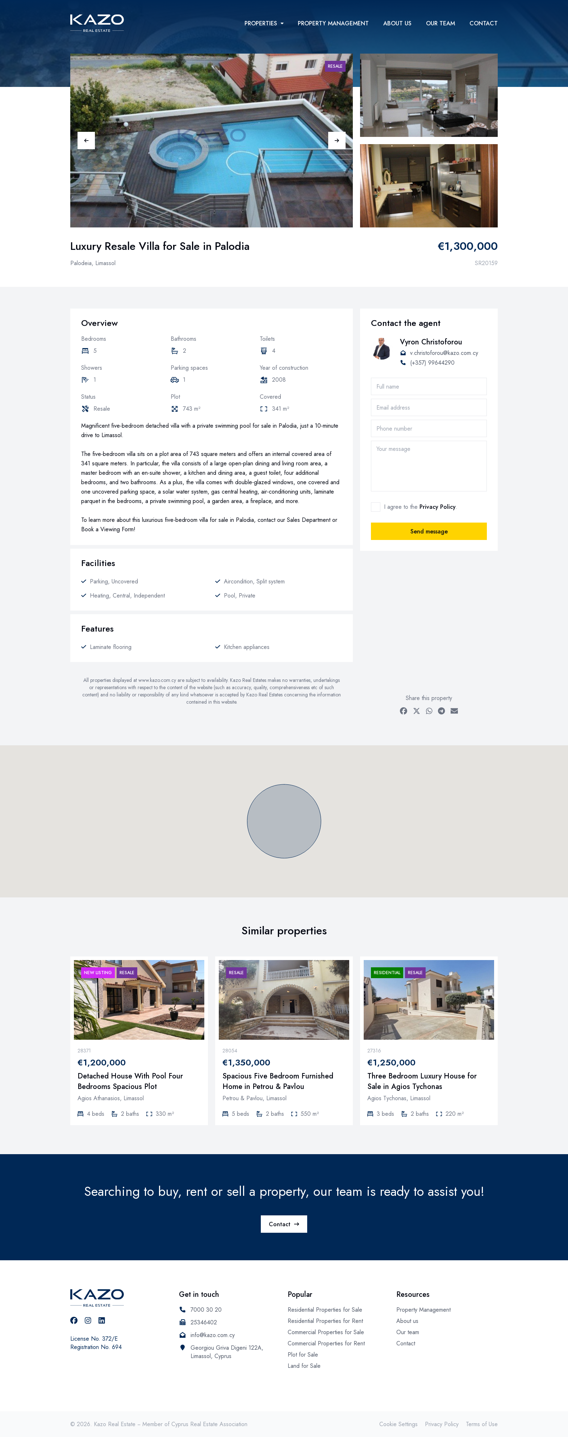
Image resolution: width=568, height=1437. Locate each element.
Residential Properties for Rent (325, 1321)
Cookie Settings (398, 1424)
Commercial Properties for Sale (326, 1332)
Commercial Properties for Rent (326, 1343)
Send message (429, 531)
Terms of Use (482, 1424)
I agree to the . (421, 507)
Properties (264, 23)
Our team (440, 23)
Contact (483, 23)
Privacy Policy (437, 507)
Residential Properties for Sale (325, 1310)
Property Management (333, 23)
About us (397, 23)
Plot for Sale (303, 1354)
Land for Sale (304, 1366)
